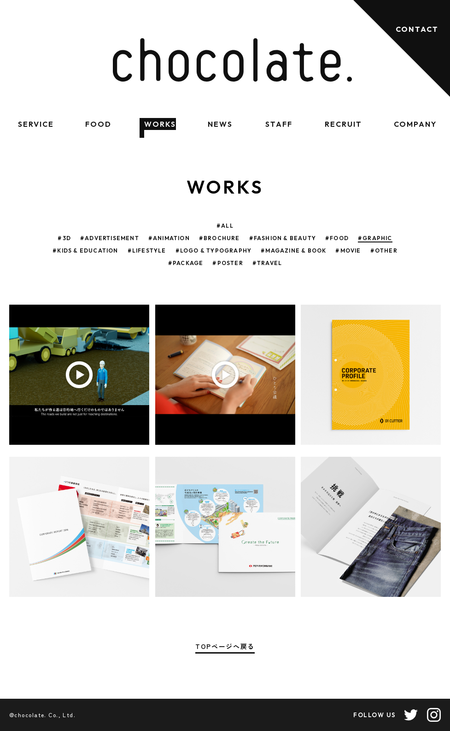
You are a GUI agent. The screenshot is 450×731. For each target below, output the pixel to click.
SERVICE (35, 124)
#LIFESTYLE (147, 250)
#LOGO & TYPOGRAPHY (213, 250)
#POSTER (227, 262)
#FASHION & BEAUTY (282, 238)
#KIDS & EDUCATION (85, 250)
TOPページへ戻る (225, 647)
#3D (64, 238)
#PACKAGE (186, 262)
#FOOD (337, 238)
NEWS (220, 124)
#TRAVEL (267, 262)
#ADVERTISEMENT (109, 238)
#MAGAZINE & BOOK (293, 250)
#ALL (225, 225)
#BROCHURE (219, 238)
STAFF (278, 124)
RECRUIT (343, 124)
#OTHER (383, 250)
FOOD (98, 124)
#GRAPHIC (375, 238)
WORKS (160, 124)
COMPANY (415, 124)
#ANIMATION (169, 238)
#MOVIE (348, 250)
